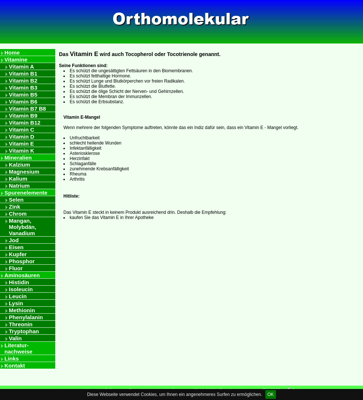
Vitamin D (21, 136)
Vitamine (15, 59)
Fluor (16, 268)
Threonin (20, 324)
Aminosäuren (22, 275)
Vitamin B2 (23, 80)
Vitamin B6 (23, 101)
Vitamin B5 (23, 94)
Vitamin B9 (23, 115)
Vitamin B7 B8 (27, 108)
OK (271, 394)
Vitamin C (21, 129)
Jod (14, 240)
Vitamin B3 (23, 87)
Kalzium (19, 164)
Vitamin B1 (23, 73)
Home (12, 52)
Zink (14, 207)
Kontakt (14, 365)
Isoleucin (21, 289)
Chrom (18, 214)
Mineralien (18, 157)
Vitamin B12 (25, 122)
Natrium (19, 185)
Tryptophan (24, 331)
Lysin (16, 303)
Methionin (22, 310)
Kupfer (18, 254)
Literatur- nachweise (18, 348)
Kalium (18, 178)
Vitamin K (21, 150)
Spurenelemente (26, 192)
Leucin (18, 296)
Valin (15, 338)
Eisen (16, 247)
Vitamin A (21, 66)
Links (11, 358)
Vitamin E (21, 143)
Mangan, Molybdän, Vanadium (22, 227)
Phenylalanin (26, 317)
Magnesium (24, 171)
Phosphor (22, 261)
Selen (16, 199)
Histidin (19, 282)
